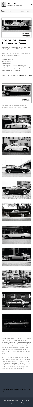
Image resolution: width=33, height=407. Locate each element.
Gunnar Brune (13, 4)
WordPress (25, 402)
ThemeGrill (8, 402)
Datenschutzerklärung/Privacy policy (21, 403)
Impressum (5, 389)
